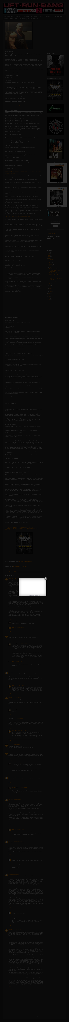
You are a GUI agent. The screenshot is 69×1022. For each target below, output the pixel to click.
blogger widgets (31, 595)
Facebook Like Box (37, 595)
